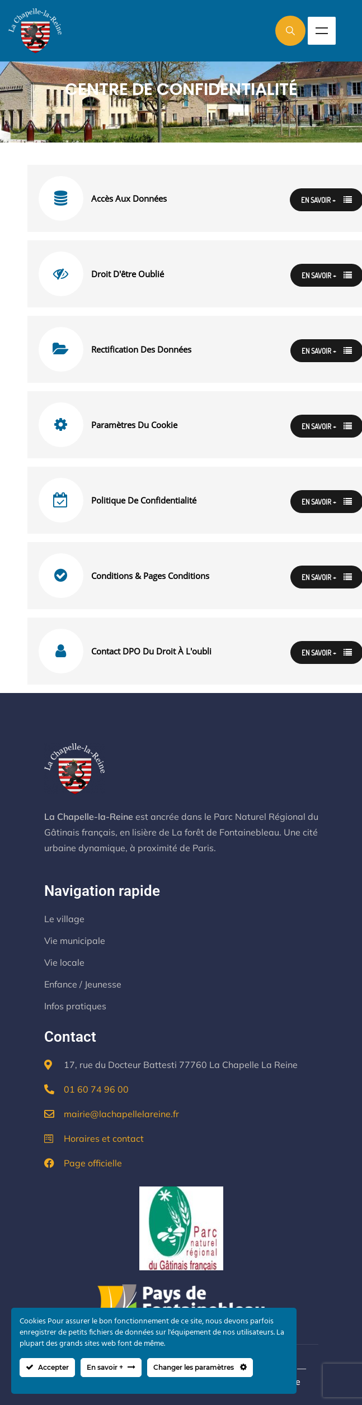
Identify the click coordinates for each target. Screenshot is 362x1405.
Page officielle (93, 1163)
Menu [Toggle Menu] (322, 31)
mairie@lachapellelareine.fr (121, 1113)
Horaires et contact (104, 1138)
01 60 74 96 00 (96, 1089)
